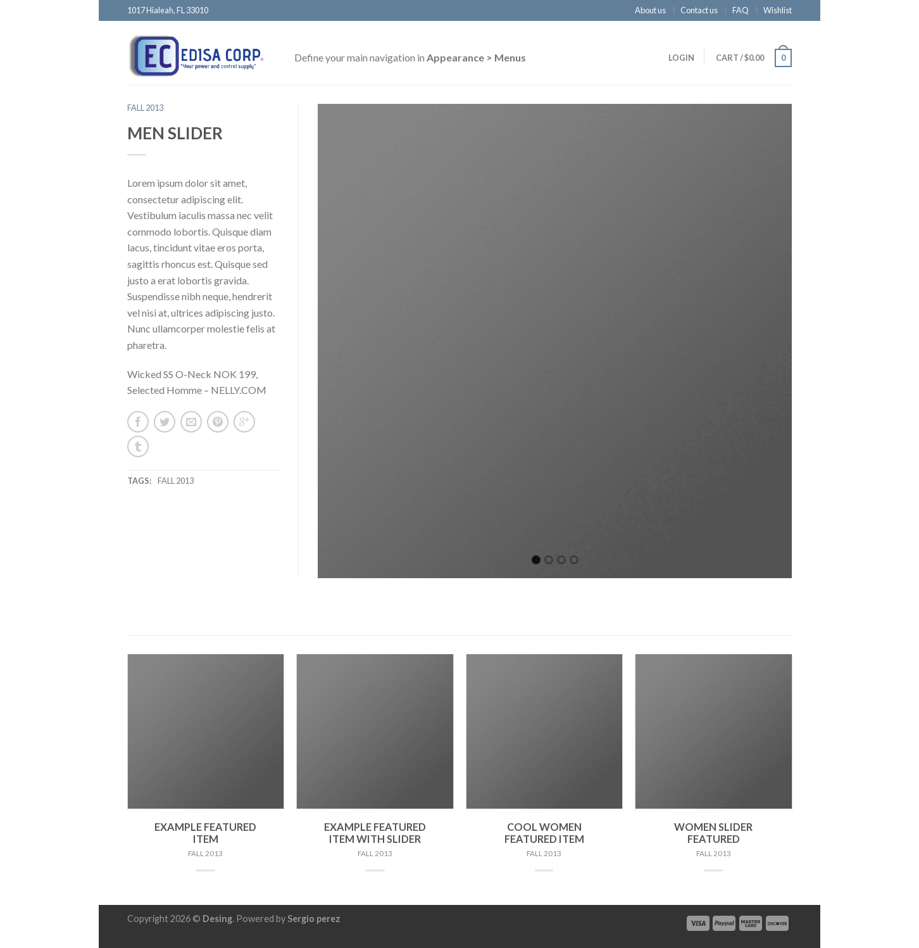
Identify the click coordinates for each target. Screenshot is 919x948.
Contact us (699, 10)
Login (681, 58)
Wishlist (777, 10)
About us (650, 10)
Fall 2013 (145, 108)
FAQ (740, 10)
